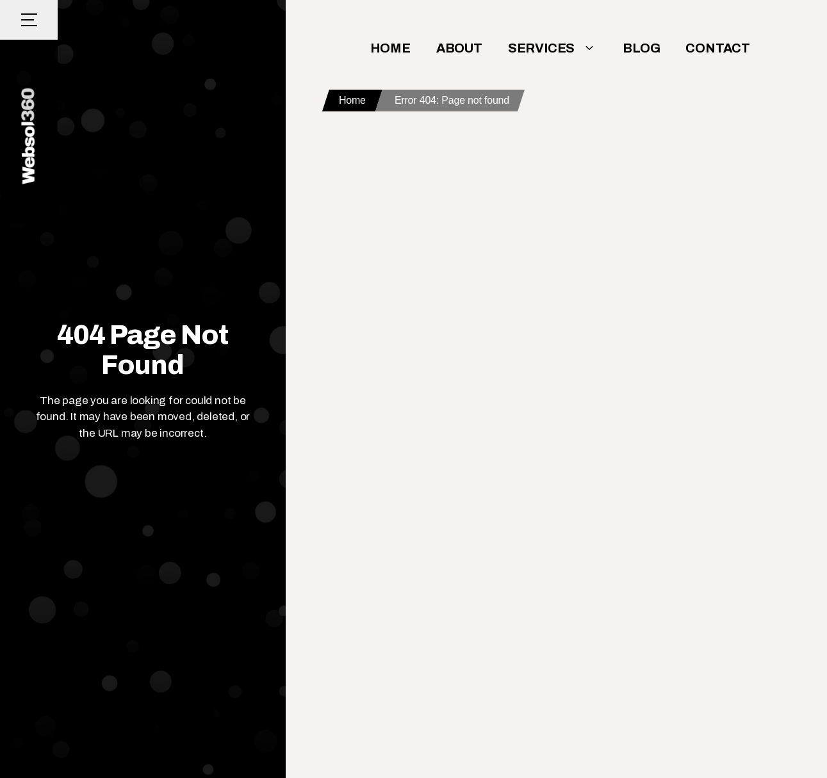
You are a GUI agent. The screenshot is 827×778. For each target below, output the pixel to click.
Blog (641, 48)
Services (552, 48)
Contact (717, 48)
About (459, 48)
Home (390, 48)
